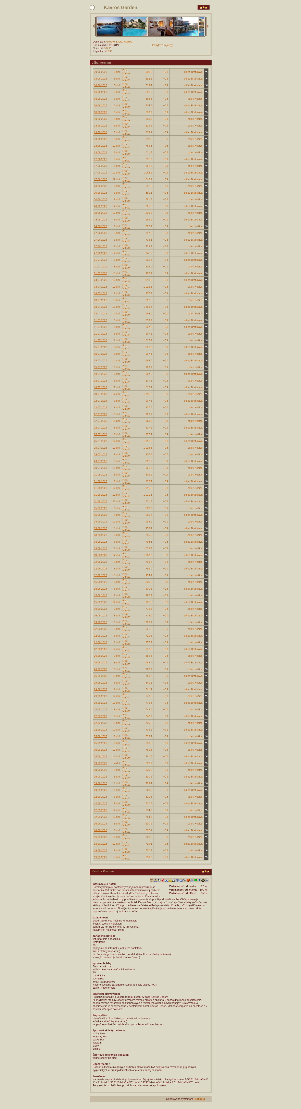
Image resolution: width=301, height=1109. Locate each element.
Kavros (128, 41)
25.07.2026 (100, 427)
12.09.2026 (100, 796)
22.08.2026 (100, 628)
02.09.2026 (100, 709)
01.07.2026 (100, 259)
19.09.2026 (100, 850)
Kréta (119, 41)
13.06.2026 (100, 125)
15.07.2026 (100, 347)
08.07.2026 (100, 293)
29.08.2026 (100, 682)
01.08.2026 (100, 474)
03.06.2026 (100, 78)
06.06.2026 (100, 85)
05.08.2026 (100, 508)
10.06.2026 (100, 112)
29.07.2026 (100, 454)
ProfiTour (199, 1098)
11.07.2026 (100, 320)
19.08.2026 (100, 608)
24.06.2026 (100, 219)
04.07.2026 (100, 279)
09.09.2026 (100, 763)
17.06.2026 (100, 159)
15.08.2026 (100, 581)
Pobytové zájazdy (162, 45)
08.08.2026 (100, 535)
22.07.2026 (100, 400)
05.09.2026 (100, 736)
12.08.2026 (100, 561)
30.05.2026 (100, 71)
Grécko (110, 41)
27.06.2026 (100, 232)
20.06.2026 (100, 186)
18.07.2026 (100, 373)
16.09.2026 (100, 823)
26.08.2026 (100, 655)
